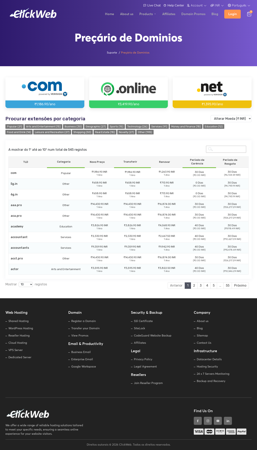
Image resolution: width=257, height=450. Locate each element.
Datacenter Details (209, 359)
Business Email (81, 352)
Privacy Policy (143, 359)
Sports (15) (116, 126)
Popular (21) (14, 126)
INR (215, 5)
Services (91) (159, 126)
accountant (19, 237)
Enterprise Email (82, 359)
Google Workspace (83, 366)
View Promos (79, 335)
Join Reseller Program (148, 383)
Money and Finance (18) (186, 126)
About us (202, 321)
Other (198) (145, 132)
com (13, 173)
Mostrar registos (26, 284)
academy (17, 226)
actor (15, 269)
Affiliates (140, 343)
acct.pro (17, 258)
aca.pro (16, 216)
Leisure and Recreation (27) (52, 132)
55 (227, 285)
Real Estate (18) (105, 132)
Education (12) (214, 126)
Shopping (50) (82, 132)
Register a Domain (83, 321)
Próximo (240, 285)
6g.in (14, 194)
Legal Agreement (145, 366)
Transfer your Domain (85, 328)
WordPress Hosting (20, 328)
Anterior (176, 285)
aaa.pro (16, 205)
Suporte (112, 52)
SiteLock (139, 328)
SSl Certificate (143, 321)
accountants (20, 248)
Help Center (173, 5)
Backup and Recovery (211, 381)
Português (237, 5)
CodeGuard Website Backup (152, 335)
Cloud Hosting (17, 343)
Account (195, 5)
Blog (200, 328)
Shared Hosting (18, 321)
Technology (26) (137, 126)
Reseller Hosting (19, 335)
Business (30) (73, 126)
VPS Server (15, 350)
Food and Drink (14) (19, 132)
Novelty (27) (126, 132)
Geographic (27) (96, 126)
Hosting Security (207, 366)
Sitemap (202, 335)
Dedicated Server (19, 357)
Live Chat (152, 5)
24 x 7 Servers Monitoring (213, 374)
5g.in (14, 184)
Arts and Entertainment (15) (43, 126)
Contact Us (204, 343)
